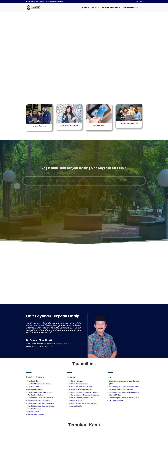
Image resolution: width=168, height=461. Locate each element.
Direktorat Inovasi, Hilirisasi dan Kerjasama (83, 395)
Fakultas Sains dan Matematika (39, 400)
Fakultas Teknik (33, 386)
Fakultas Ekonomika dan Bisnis (39, 384)
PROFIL (94, 7)
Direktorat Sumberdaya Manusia (80, 389)
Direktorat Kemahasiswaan (78, 384)
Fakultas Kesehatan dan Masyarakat (41, 403)
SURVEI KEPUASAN (130, 7)
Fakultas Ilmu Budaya (35, 395)
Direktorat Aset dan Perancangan (80, 386)
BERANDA (85, 7)
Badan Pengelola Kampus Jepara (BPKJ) (124, 398)
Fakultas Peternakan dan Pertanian (40, 392)
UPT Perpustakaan (116, 400)
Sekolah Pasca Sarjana (36, 414)
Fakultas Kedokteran (35, 389)
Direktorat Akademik (75, 381)
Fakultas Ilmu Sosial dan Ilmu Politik (40, 398)
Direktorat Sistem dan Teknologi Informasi (83, 392)
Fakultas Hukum (33, 381)
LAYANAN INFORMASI (110, 7)
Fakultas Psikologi (34, 409)
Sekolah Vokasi (33, 411)
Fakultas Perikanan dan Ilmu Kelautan (41, 406)
